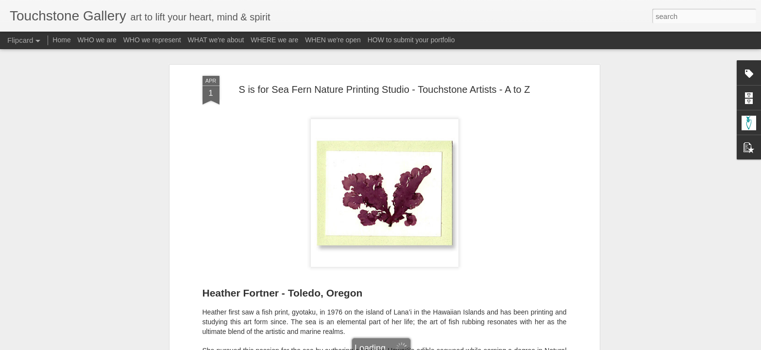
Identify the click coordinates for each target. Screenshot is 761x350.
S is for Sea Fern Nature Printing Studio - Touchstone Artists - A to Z (384, 89)
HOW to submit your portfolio (411, 40)
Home (61, 40)
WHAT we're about (216, 40)
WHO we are (97, 40)
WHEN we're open (333, 40)
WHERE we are (274, 40)
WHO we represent (152, 40)
